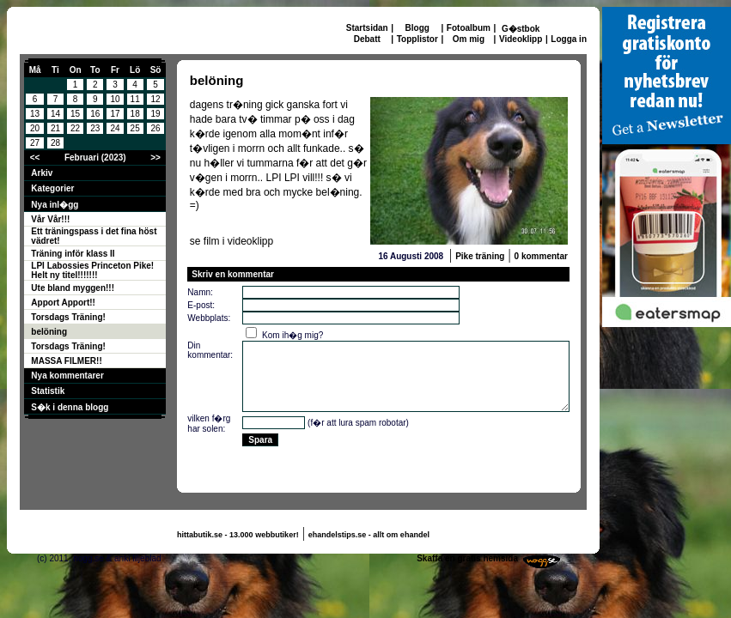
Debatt (367, 39)
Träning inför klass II (72, 253)
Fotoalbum (468, 28)
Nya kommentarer (67, 375)
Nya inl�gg (54, 204)
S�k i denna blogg (69, 407)
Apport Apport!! (63, 302)
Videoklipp (520, 39)
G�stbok (520, 28)
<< (35, 157)
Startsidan (367, 28)
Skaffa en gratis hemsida (467, 558)
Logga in (569, 39)
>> (155, 157)
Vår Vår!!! (50, 219)
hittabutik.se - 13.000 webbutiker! (238, 534)
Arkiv (41, 173)
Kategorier (52, 188)
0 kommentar (541, 256)
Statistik (47, 391)
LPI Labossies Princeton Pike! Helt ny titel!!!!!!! (92, 270)
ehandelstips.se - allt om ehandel (368, 534)
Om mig (468, 39)
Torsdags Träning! (68, 317)
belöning (49, 331)
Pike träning (479, 256)
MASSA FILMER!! (66, 361)
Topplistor (417, 39)
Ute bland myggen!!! (72, 288)
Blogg (417, 28)
